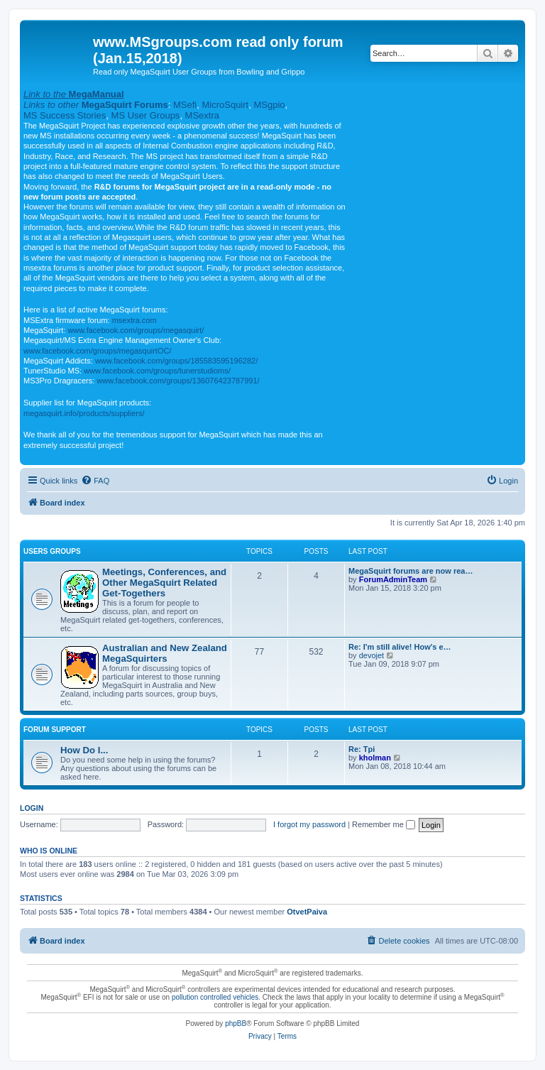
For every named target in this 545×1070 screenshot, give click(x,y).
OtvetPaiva (307, 911)
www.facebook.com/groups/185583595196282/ (176, 360)
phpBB (235, 1023)
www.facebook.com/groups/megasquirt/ (135, 330)
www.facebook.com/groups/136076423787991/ (178, 380)
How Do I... (84, 750)
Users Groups (52, 551)
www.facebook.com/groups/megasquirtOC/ (97, 350)
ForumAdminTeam (393, 579)
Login (31, 808)
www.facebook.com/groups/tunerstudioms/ (157, 370)
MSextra (202, 115)
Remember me (383, 824)
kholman (375, 757)
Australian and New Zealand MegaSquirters (164, 653)
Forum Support (54, 729)
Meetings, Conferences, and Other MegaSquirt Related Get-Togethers (164, 583)
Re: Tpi (361, 749)
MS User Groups (145, 115)
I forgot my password (309, 824)
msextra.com (134, 320)
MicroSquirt (225, 104)
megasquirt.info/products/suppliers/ (84, 413)
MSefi (185, 104)
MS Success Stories (64, 115)
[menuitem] (95, 480)
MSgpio (269, 104)
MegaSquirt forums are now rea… (410, 571)
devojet (371, 655)
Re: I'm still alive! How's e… (399, 647)
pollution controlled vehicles (215, 997)
